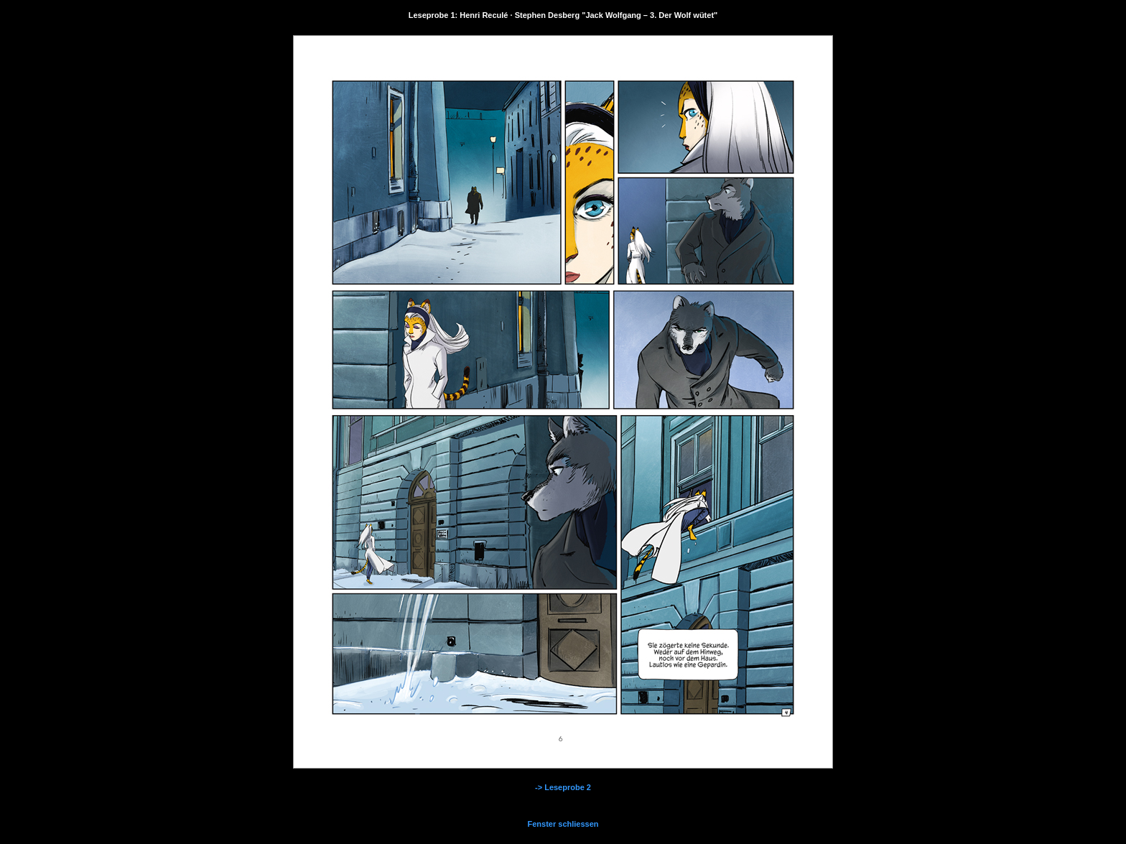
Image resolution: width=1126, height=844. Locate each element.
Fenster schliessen (562, 824)
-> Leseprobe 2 (563, 787)
